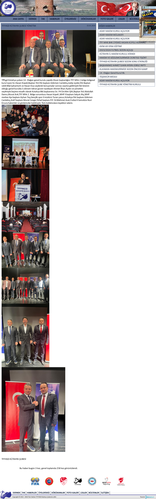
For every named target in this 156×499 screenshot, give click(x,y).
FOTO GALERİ (107, 19)
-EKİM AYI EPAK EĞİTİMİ (110, 46)
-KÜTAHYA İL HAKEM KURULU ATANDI (117, 54)
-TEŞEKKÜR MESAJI (108, 77)
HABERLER (55, 19)
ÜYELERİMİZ (70, 19)
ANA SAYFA (18, 19)
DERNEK (32, 19)
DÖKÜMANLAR (88, 19)
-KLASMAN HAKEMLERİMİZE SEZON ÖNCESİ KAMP (123, 69)
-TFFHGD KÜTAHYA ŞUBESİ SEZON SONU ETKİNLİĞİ (123, 62)
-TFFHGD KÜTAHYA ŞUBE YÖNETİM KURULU (120, 84)
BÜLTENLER (135, 19)
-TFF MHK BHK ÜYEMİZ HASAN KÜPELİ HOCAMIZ (122, 42)
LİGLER (121, 19)
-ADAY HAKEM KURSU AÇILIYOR (114, 31)
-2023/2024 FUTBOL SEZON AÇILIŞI (116, 50)
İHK (43, 19)
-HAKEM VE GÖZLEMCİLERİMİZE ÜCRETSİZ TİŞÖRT (123, 58)
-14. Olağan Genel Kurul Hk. (112, 73)
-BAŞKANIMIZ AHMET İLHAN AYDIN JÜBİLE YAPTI (122, 65)
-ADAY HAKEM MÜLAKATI (111, 35)
